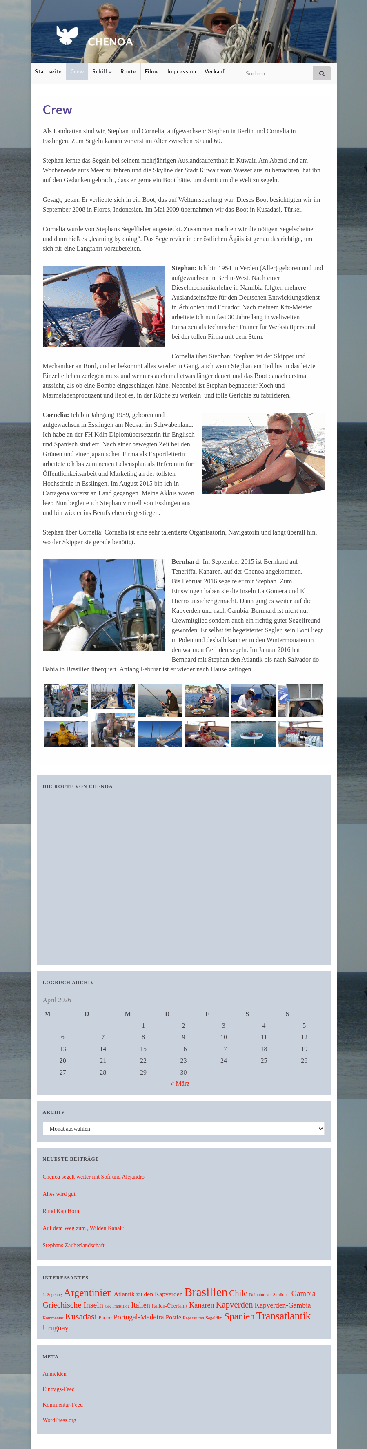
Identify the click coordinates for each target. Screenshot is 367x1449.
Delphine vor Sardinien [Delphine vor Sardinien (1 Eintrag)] (269, 1294)
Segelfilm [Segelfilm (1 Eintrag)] (214, 1318)
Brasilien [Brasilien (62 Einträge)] (205, 1292)
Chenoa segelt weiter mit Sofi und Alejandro (94, 1177)
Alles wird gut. (60, 1194)
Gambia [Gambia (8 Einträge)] (303, 1293)
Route (128, 71)
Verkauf (215, 71)
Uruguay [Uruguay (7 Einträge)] (56, 1328)
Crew (77, 71)
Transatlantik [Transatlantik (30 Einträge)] (283, 1316)
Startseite (48, 71)
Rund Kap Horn (61, 1211)
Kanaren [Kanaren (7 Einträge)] (201, 1305)
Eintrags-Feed (59, 1389)
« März (180, 1083)
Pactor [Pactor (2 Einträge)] (105, 1318)
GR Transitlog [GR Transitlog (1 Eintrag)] (117, 1306)
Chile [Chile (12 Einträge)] (238, 1293)
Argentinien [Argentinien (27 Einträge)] (88, 1292)
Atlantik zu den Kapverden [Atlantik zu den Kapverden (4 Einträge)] (148, 1293)
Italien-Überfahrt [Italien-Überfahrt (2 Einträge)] (169, 1306)
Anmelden (55, 1374)
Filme (152, 71)
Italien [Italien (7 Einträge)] (140, 1305)
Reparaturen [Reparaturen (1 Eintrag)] (193, 1318)
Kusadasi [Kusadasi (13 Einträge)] (81, 1316)
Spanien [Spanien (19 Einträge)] (239, 1316)
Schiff (102, 71)
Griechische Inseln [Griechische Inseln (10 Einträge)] (73, 1304)
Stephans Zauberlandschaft (74, 1245)
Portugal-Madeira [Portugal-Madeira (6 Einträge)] (138, 1317)
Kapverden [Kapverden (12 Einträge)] (234, 1304)
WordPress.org (59, 1420)
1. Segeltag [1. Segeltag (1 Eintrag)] (52, 1294)
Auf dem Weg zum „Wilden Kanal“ (83, 1228)
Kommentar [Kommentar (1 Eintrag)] (53, 1318)
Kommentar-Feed (63, 1405)
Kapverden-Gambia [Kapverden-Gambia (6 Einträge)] (283, 1305)
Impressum (181, 71)
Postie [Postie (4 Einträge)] (173, 1317)
